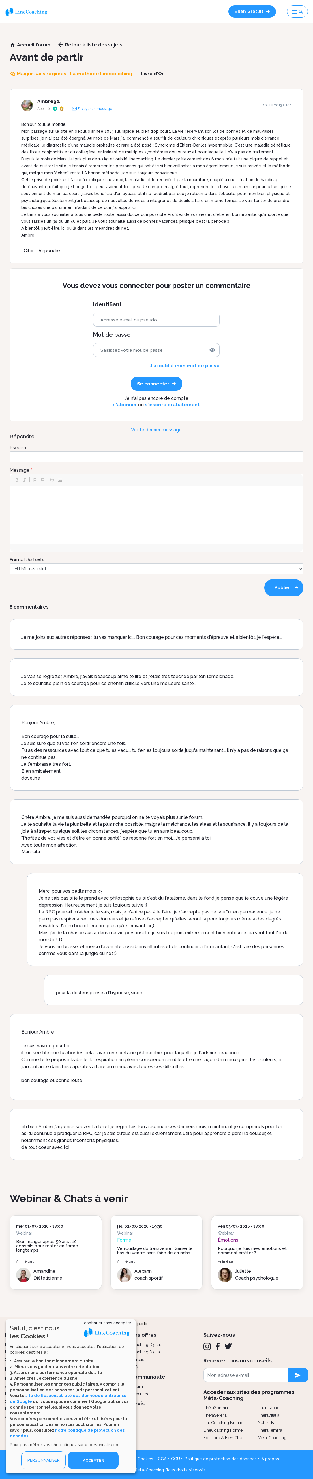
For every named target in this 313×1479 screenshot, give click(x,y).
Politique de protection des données (221, 1458)
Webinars (139, 1394)
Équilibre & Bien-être (222, 1437)
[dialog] (71, 1396)
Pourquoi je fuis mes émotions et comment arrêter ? (252, 1250)
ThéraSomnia (215, 1407)
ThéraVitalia (268, 1415)
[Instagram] (207, 1346)
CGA (162, 1458)
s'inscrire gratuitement (172, 404)
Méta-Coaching (272, 1437)
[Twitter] (228, 1346)
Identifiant (107, 304)
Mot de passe (112, 335)
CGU (175, 1458)
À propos (270, 1458)
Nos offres (143, 1335)
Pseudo (18, 447)
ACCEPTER (93, 1460)
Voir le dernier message (156, 430)
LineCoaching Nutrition (224, 1422)
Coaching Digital (145, 1344)
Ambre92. (48, 101)
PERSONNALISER (43, 1460)
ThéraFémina (270, 1430)
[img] (212, 350)
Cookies (145, 1458)
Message (19, 470)
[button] (17, 480)
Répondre (49, 250)
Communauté (147, 1377)
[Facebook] (217, 1346)
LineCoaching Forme (223, 1430)
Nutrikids (266, 1422)
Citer (29, 250)
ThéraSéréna (215, 1415)
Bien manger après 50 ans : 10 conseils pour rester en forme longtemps (47, 1246)
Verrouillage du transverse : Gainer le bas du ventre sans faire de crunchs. (155, 1250)
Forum (136, 1386)
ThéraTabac (268, 1407)
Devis (137, 1404)
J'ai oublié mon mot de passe (185, 365)
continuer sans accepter (107, 1323)
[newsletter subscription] (298, 1375)
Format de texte (27, 560)
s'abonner (125, 404)
